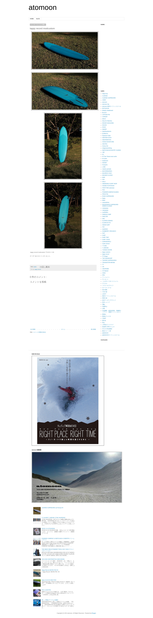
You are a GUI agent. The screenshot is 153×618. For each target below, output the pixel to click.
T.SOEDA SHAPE (107, 250)
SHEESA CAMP (106, 214)
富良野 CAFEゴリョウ (108, 326)
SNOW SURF (106, 225)
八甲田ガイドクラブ (107, 324)
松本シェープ (106, 302)
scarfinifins (105, 212)
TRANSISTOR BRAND (108, 262)
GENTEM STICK (107, 137)
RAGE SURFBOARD (108, 196)
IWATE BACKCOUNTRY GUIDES (111, 150)
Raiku (103, 198)
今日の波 (104, 291)
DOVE (104, 127)
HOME (32, 18)
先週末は (104, 306)
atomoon (43, 7)
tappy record (38, 269)
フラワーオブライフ (107, 285)
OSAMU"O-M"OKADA (108, 185)
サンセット (105, 279)
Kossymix (104, 165)
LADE (103, 167)
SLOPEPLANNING (107, 220)
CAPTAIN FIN (106, 114)
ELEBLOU (105, 133)
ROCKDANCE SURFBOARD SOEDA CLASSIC (110, 205)
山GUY (104, 294)
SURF (104, 235)
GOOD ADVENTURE (108, 142)
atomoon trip (105, 104)
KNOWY (104, 162)
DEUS (104, 119)
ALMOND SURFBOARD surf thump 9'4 (52, 507)
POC (103, 190)
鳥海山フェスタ (106, 316)
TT (103, 264)
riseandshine (105, 202)
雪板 (103, 304)
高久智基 (104, 289)
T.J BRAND (105, 248)
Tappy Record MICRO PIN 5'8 (50, 570)
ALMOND (104, 96)
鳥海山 (104, 314)
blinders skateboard (107, 110)
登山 (103, 322)
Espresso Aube (106, 135)
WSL (103, 275)
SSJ (103, 227)
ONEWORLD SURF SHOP (109, 183)
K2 (103, 154)
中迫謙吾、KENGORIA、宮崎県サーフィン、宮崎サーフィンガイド (111, 311)
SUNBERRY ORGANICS (109, 231)
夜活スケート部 (106, 331)
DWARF (104, 129)
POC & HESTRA (46, 590)
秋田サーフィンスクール (109, 296)
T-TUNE (104, 246)
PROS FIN (105, 194)
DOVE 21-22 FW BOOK (48, 528)
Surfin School (106, 243)
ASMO (104, 100)
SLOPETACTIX (106, 222)
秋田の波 (104, 298)
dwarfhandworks (106, 131)
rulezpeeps (105, 210)
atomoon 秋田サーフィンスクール (111, 106)
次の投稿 (32, 329)
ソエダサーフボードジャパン (110, 281)
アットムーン (106, 277)
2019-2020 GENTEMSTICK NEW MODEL (53, 559)
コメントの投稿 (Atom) (39, 332)
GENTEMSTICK (106, 140)
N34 (103, 179)
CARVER (104, 116)
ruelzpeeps (105, 208)
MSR (103, 177)
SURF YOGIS (106, 239)
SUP (103, 233)
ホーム (63, 329)
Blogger (94, 613)
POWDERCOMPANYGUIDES (110, 192)
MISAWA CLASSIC (107, 175)
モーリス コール (106, 287)
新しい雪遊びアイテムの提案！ (50, 600)
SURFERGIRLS (106, 241)
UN (103, 266)
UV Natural (105, 271)
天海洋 (104, 318)
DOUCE (104, 125)
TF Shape (105, 256)
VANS (104, 273)
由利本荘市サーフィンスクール (111, 335)
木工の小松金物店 (107, 329)
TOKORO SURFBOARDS (109, 260)
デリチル (104, 283)
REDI (103, 200)
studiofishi (105, 229)
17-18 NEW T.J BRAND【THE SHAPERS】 (54, 517)
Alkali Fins (105, 93)
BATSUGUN (105, 108)
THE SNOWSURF (107, 258)
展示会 (104, 320)
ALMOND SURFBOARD (109, 98)
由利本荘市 (105, 333)
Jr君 (103, 152)
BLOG (38, 18)
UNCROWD (105, 269)
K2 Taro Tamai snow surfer (109, 156)
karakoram (105, 160)
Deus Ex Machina (107, 121)
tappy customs (106, 252)
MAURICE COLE (107, 173)
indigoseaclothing (107, 148)
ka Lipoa (104, 158)
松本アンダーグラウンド (109, 300)
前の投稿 (93, 329)
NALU (104, 181)
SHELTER (105, 216)
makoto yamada (106, 169)
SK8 (103, 218)
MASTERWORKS (107, 171)
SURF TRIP (105, 237)
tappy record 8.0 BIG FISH (49, 580)
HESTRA (104, 144)
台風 (103, 308)
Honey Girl (105, 146)
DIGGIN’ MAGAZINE (108, 123)
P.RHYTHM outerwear (108, 188)
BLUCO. (104, 112)
